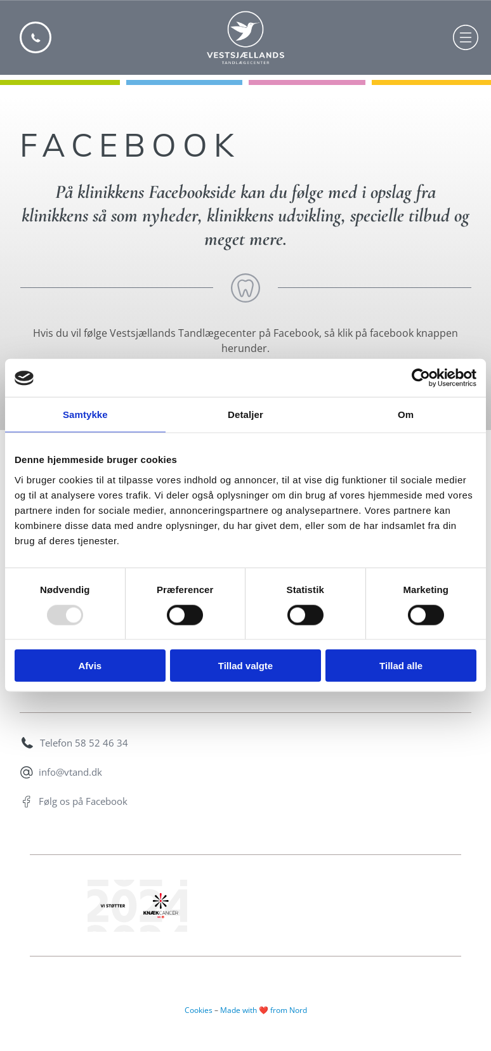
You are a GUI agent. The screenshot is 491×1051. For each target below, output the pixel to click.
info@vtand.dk (70, 772)
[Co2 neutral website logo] (353, 906)
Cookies (199, 1010)
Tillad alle (400, 665)
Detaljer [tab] (245, 414)
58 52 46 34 (101, 742)
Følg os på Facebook (83, 801)
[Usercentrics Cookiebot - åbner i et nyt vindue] (420, 378)
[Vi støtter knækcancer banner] (138, 906)
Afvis (89, 665)
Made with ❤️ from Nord (263, 1010)
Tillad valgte (245, 665)
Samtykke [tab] (85, 414)
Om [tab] (406, 414)
